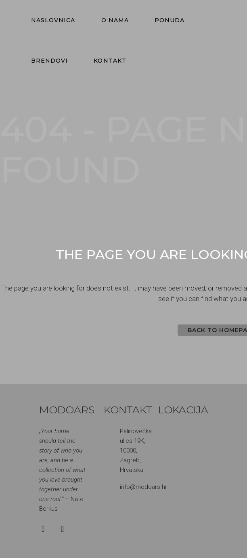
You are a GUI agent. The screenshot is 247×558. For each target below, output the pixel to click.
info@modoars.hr (143, 487)
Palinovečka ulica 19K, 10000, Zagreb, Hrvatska (136, 450)
